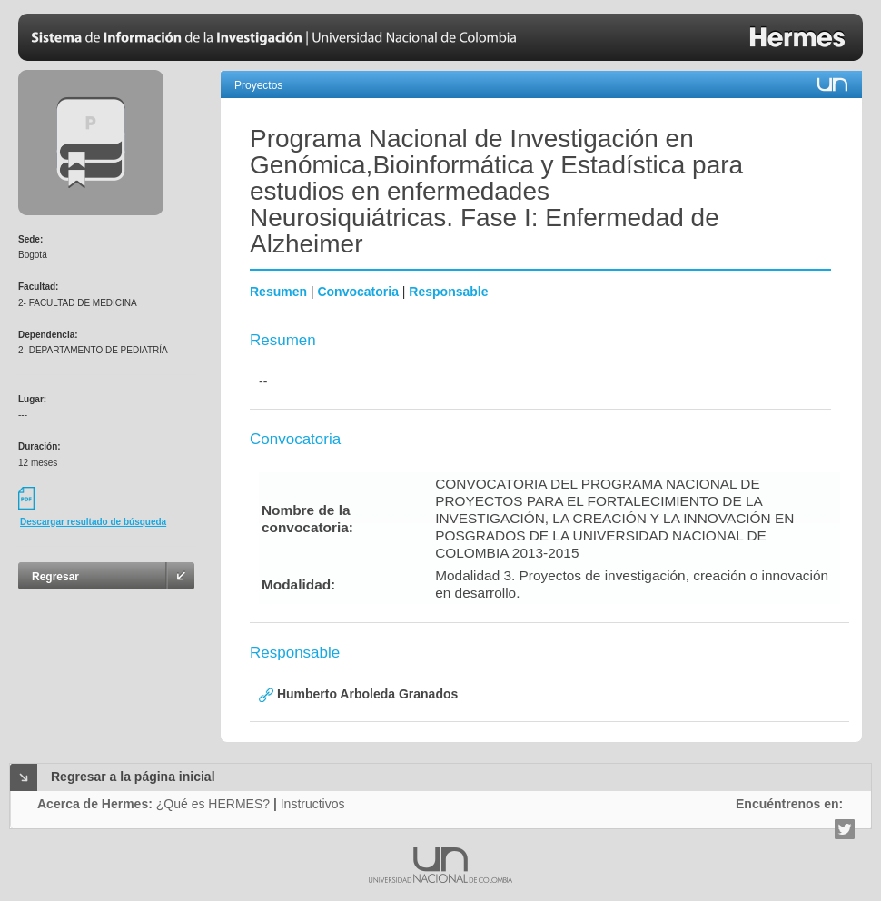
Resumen (278, 291)
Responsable (448, 291)
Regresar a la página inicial (133, 776)
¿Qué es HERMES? (213, 804)
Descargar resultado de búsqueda (93, 522)
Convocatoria (357, 291)
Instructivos (313, 804)
